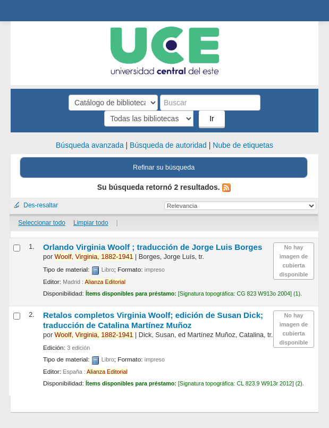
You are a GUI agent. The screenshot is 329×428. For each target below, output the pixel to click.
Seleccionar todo (41, 222)
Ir (211, 118)
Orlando (153, 246)
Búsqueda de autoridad (168, 145)
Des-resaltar (40, 205)
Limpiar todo (90, 222)
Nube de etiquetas (243, 145)
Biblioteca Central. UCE (22, 11)
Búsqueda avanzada (90, 145)
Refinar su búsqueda (164, 167)
